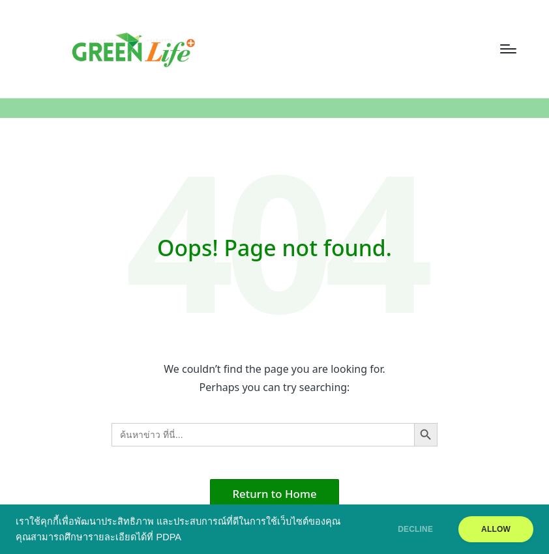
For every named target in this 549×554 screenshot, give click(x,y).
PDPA (168, 537)
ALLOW (496, 529)
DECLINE (415, 529)
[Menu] (508, 48)
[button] (275, 493)
